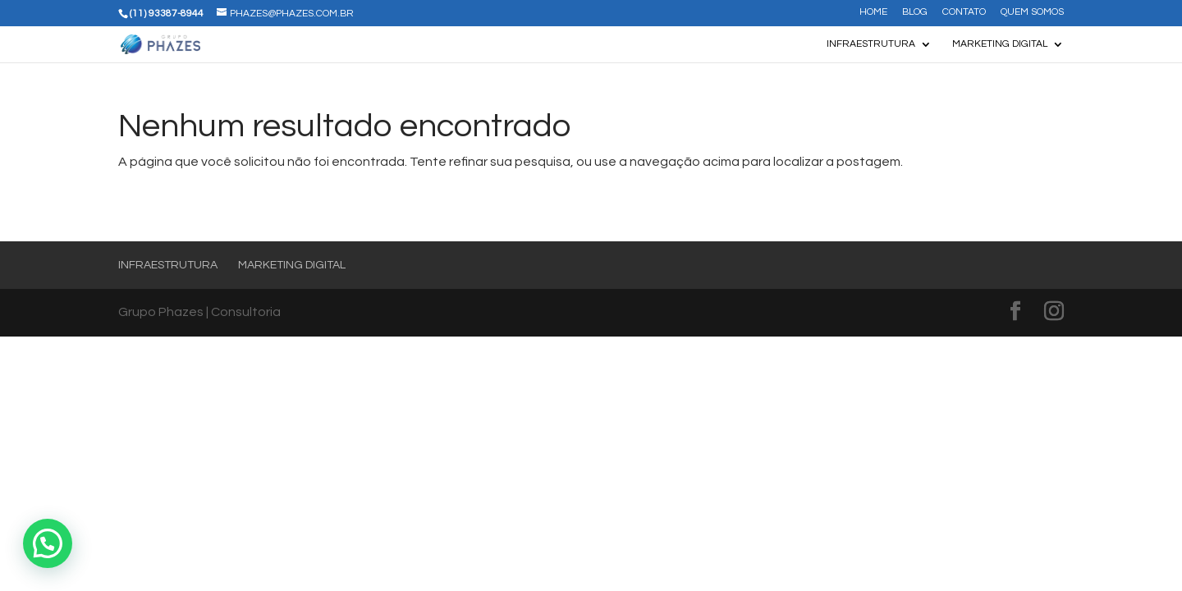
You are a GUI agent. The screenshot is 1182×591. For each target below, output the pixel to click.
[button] (47, 543)
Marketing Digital (999, 44)
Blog (915, 12)
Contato (964, 12)
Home (873, 12)
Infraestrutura (871, 44)
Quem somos (1032, 12)
